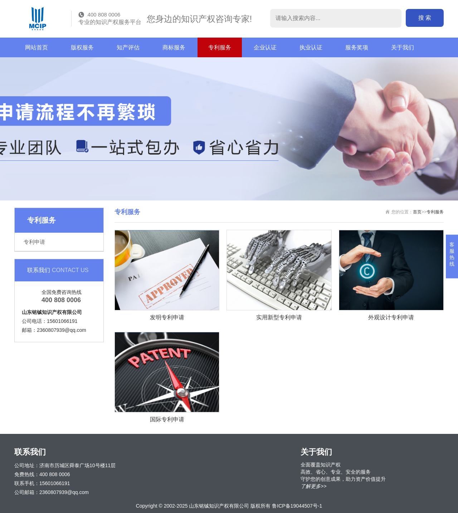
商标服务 (173, 47)
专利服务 (219, 47)
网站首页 (36, 47)
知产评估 (128, 47)
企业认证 (265, 47)
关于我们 (402, 47)
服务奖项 (356, 47)
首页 (417, 211)
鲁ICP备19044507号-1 (297, 506)
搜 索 (424, 18)
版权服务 (82, 47)
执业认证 (310, 47)
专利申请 (34, 242)
